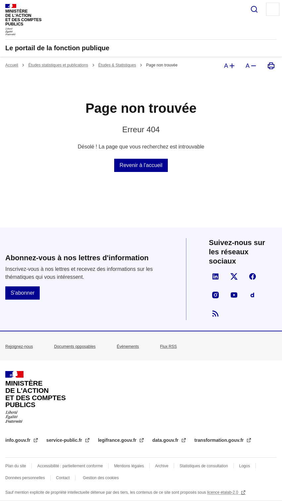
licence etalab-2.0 (223, 492)
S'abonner (22, 293)
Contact (63, 478)
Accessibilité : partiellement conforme (70, 466)
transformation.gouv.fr (219, 440)
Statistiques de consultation (204, 466)
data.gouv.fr (166, 440)
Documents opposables (74, 346)
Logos (244, 466)
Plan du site (15, 466)
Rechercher (254, 9)
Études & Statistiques (117, 65)
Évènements (128, 346)
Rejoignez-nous (19, 346)
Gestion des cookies (101, 478)
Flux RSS (168, 346)
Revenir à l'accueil (140, 165)
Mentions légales (129, 466)
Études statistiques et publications (58, 65)
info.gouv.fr (18, 440)
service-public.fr (64, 440)
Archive (161, 466)
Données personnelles (25, 478)
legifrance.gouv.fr (118, 440)
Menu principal (272, 9)
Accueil (11, 65)
